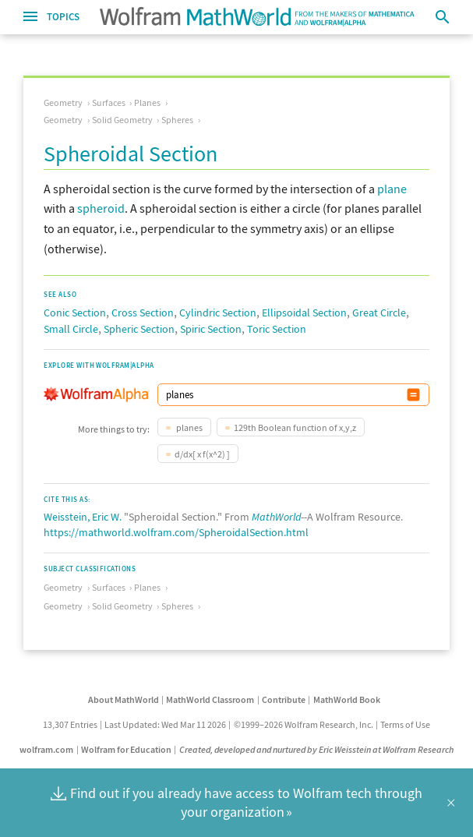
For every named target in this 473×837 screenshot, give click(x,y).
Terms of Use (405, 724)
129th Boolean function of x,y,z (295, 427)
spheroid (101, 208)
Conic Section (75, 312)
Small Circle (71, 329)
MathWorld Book (346, 699)
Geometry (63, 102)
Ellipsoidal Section (304, 312)
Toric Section (276, 329)
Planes (147, 102)
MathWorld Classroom (210, 699)
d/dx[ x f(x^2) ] (202, 454)
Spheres (177, 119)
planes (189, 427)
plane (392, 188)
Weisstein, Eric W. (83, 517)
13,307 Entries (70, 724)
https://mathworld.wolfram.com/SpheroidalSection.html (176, 532)
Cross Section (142, 312)
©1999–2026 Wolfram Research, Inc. (303, 724)
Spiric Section (211, 329)
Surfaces (108, 102)
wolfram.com (46, 749)
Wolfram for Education (126, 749)
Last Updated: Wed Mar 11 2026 (165, 724)
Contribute (283, 699)
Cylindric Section (217, 312)
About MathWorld (123, 699)
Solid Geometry (122, 119)
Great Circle (379, 312)
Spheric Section (139, 329)
